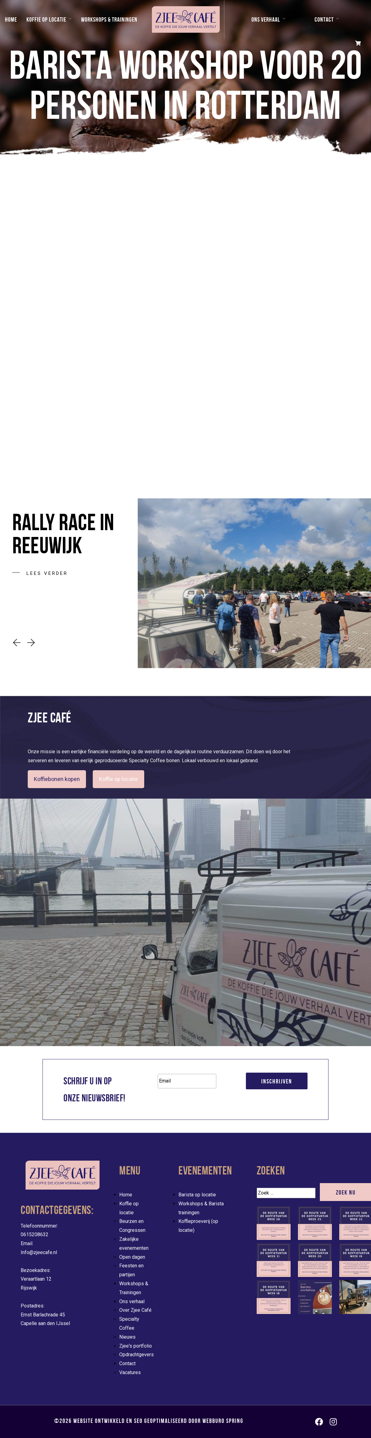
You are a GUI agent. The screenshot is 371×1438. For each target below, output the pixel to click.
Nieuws (127, 1337)
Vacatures (130, 1372)
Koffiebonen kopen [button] (57, 779)
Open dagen (132, 1257)
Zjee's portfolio (135, 1346)
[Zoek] (286, 1193)
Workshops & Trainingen (109, 19)
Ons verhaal (265, 19)
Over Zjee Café (135, 1310)
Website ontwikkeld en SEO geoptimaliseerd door (158, 1420)
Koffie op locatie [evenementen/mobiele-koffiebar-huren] (118, 779)
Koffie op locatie (46, 19)
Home (11, 19)
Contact (324, 19)
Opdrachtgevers (136, 1354)
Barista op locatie (197, 1195)
